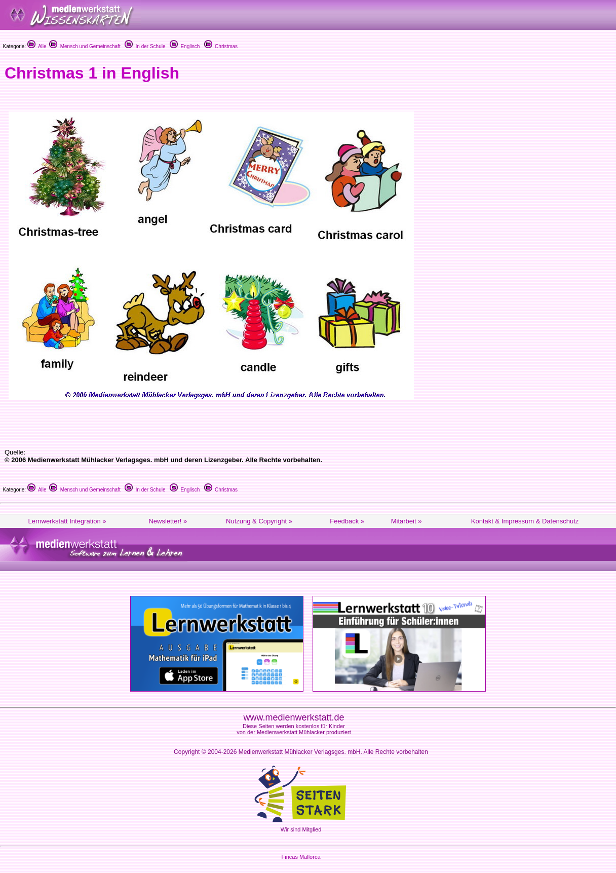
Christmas (221, 46)
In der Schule (145, 46)
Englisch (185, 46)
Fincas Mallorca (300, 857)
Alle (37, 46)
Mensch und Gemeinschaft (85, 46)
